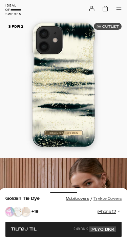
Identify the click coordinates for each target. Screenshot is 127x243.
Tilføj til (63, 229)
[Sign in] (92, 8)
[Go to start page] (13, 9)
